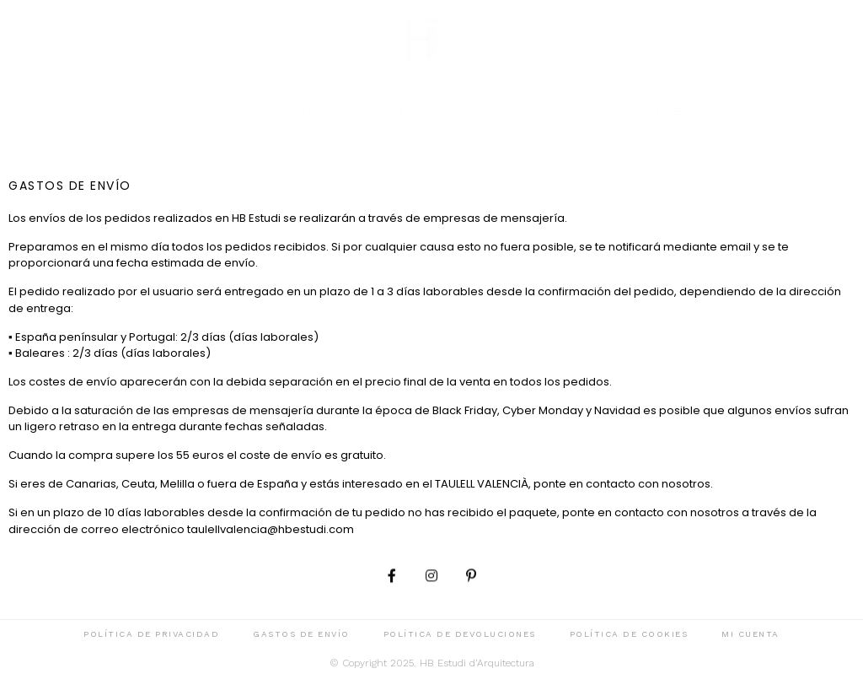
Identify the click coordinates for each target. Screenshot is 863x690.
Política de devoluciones (459, 634)
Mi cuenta (750, 634)
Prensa (407, 112)
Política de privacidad (151, 634)
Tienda (585, 112)
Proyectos (224, 112)
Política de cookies (629, 634)
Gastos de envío (301, 634)
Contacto (497, 112)
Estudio (321, 112)
